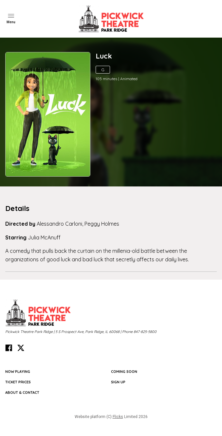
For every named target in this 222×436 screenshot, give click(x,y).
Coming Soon (124, 371)
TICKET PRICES (18, 382)
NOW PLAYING (17, 371)
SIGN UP (118, 382)
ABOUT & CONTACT (22, 392)
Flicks (118, 416)
